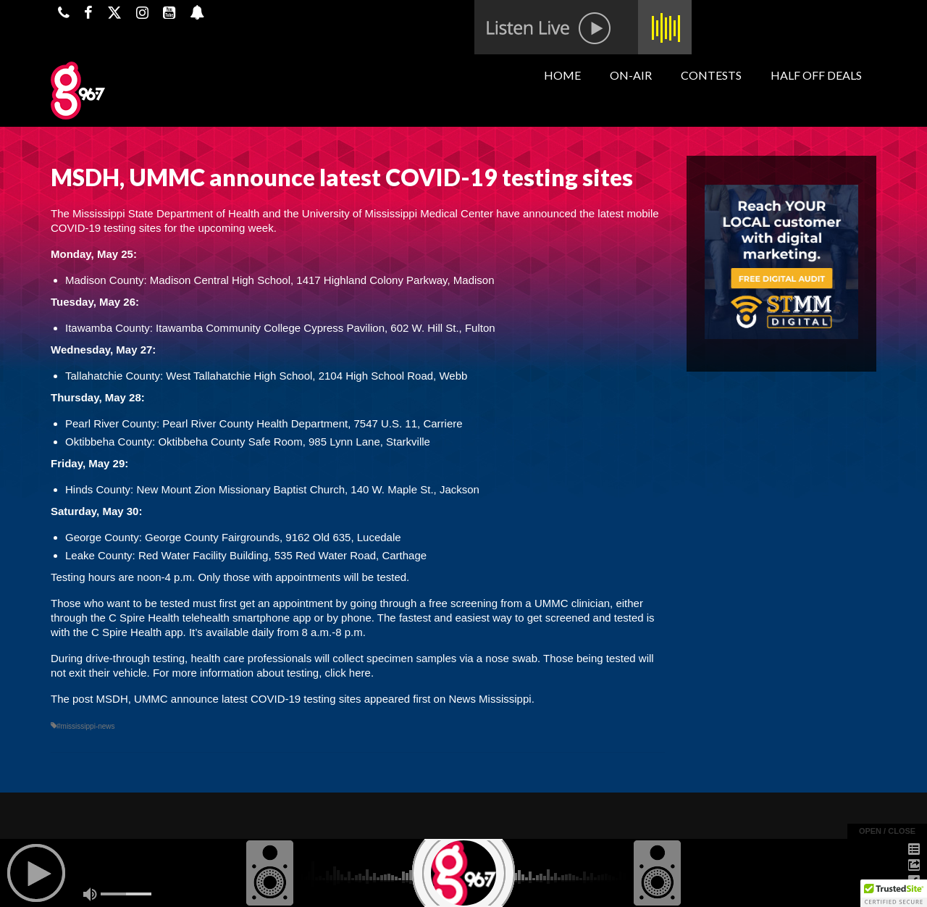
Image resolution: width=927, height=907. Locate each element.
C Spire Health (146, 617)
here (360, 672)
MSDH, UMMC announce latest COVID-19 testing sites (228, 699)
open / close (887, 831)
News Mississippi (489, 699)
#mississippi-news (85, 726)
